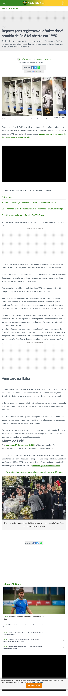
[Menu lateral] (4, 3)
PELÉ (4, 27)
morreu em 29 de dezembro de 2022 (20, 445)
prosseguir (34, 685)
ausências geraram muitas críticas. (46, 465)
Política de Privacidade (36, 682)
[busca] (64, 3)
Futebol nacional (13, 8)
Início (3, 8)
